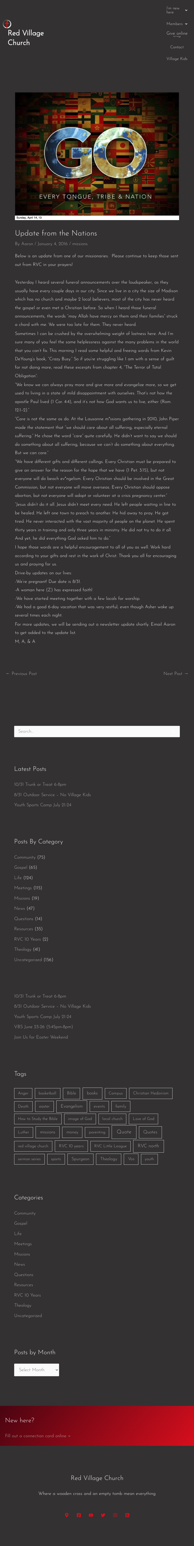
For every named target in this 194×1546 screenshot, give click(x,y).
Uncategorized (28, 926)
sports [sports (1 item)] (56, 1126)
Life (18, 844)
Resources (23, 895)
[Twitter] (103, 1481)
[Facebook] (79, 1481)
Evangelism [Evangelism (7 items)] (72, 1072)
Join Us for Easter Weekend (41, 1003)
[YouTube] (91, 1481)
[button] (81, 8)
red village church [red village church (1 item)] (33, 1112)
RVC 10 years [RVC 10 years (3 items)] (71, 1112)
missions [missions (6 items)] (47, 1098)
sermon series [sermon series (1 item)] (29, 1126)
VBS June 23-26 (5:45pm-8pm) (43, 993)
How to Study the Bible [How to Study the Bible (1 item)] (38, 1085)
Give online (177, 18)
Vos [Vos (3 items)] (131, 1125)
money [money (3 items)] (72, 1098)
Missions (22, 864)
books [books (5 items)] (92, 1059)
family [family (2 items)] (120, 1072)
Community (25, 823)
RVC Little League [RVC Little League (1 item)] (110, 1112)
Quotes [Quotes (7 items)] (150, 1098)
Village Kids (177, 8)
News (19, 875)
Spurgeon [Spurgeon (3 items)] (80, 1125)
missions (80, 210)
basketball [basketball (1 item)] (47, 1060)
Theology (22, 916)
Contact (152, 8)
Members (112, 8)
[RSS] (127, 1481)
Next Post (175, 640)
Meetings (23, 854)
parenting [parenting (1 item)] (97, 1099)
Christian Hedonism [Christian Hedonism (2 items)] (150, 1059)
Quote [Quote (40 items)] (124, 1098)
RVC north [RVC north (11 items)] (148, 1112)
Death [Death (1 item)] (23, 1073)
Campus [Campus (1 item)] (116, 1060)
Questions (23, 885)
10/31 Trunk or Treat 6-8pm (40, 751)
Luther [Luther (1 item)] (23, 1099)
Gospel (20, 834)
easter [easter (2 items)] (44, 1072)
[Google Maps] (66, 1481)
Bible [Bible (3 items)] (71, 1059)
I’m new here (81, 8)
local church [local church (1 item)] (112, 1085)
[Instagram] (115, 1481)
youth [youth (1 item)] (149, 1126)
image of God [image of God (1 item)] (80, 1085)
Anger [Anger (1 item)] (23, 1060)
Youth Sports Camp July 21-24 (42, 771)
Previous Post (21, 640)
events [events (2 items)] (99, 1072)
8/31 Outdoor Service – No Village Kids (52, 761)
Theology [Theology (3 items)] (108, 1125)
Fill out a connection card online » (38, 1402)
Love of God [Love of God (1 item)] (143, 1085)
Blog (134, 8)
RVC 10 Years (27, 905)
